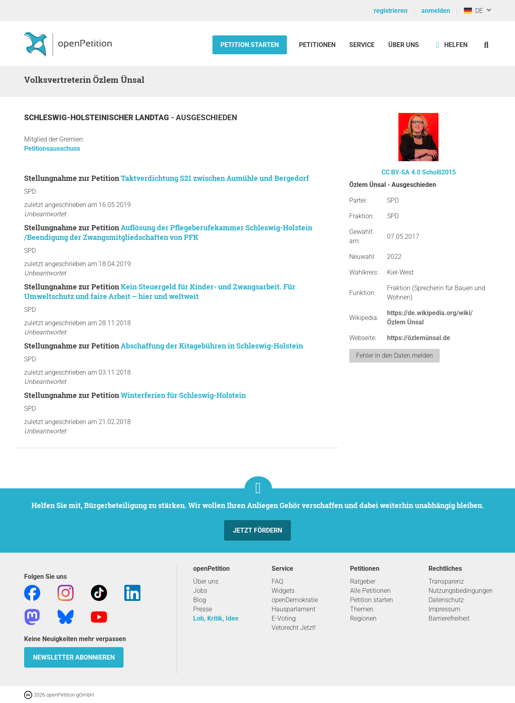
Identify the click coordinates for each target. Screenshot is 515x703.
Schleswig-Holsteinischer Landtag (97, 117)
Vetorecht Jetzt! (294, 627)
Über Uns (403, 45)
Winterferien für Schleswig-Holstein (183, 395)
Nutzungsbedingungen (460, 590)
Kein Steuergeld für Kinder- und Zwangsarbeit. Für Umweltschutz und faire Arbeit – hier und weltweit (159, 291)
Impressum (444, 609)
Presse (202, 609)
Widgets (283, 590)
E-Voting (284, 618)
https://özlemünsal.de (418, 338)
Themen (361, 609)
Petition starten (249, 45)
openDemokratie (295, 600)
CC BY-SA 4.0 (400, 172)
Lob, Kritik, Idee (216, 618)
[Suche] (486, 44)
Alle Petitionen (370, 590)
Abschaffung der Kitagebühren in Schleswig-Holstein (212, 345)
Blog (199, 600)
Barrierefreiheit (449, 618)
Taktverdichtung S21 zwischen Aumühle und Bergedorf (215, 178)
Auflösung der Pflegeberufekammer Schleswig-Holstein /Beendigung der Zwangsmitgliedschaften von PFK (168, 232)
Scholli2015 (439, 172)
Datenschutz (446, 600)
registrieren (391, 10)
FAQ (277, 581)
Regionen (363, 618)
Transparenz (446, 581)
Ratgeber (362, 581)
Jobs (200, 590)
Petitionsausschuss (52, 148)
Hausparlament (293, 609)
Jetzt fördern (257, 530)
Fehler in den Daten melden (394, 355)
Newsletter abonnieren (74, 657)
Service (362, 45)
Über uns (205, 581)
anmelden (435, 10)
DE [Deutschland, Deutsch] (473, 10)
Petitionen (318, 45)
